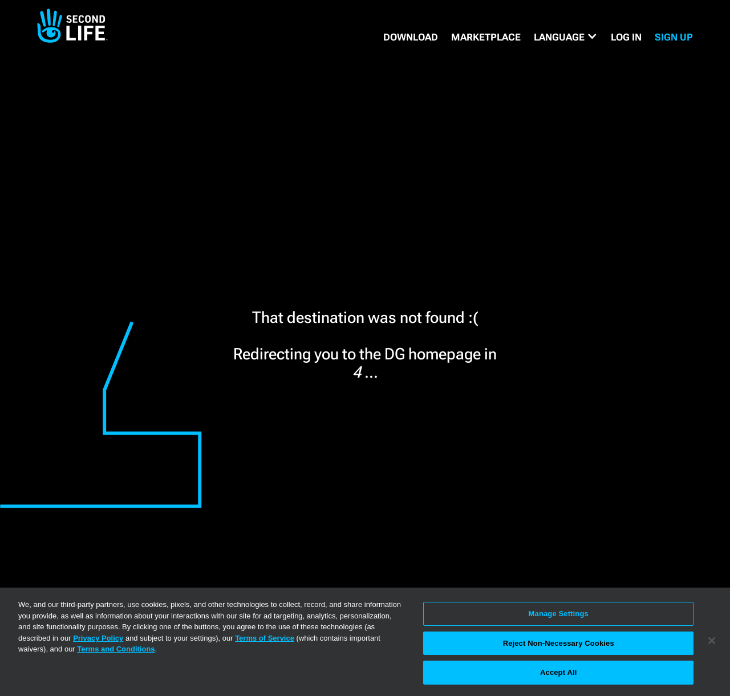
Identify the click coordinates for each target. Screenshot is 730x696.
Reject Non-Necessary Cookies (558, 643)
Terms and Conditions (116, 649)
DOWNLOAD (410, 37)
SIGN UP (674, 37)
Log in (626, 37)
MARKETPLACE (486, 37)
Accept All (558, 672)
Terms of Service (264, 638)
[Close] (711, 640)
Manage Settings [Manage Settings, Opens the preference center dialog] (559, 613)
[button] (566, 37)
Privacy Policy (98, 638)
